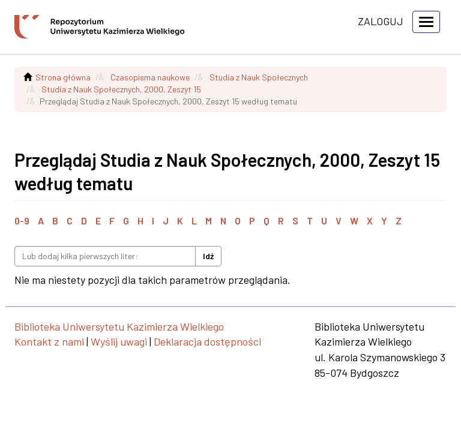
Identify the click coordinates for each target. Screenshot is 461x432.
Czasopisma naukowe (150, 77)
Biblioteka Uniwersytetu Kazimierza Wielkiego (119, 326)
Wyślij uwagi (119, 341)
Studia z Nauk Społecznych (258, 77)
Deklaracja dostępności (207, 341)
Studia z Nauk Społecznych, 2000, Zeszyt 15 (121, 89)
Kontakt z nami (49, 341)
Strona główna (63, 77)
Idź (208, 256)
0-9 (21, 220)
